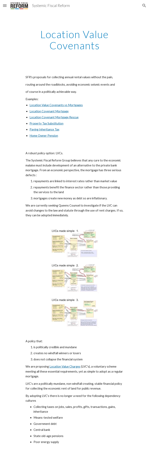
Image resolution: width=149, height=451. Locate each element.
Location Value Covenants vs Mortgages (56, 105)
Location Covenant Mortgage (49, 111)
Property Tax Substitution (46, 123)
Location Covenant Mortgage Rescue (54, 117)
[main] (74, 39)
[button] (5, 5)
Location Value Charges (64, 366)
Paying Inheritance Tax (44, 129)
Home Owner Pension (44, 135)
